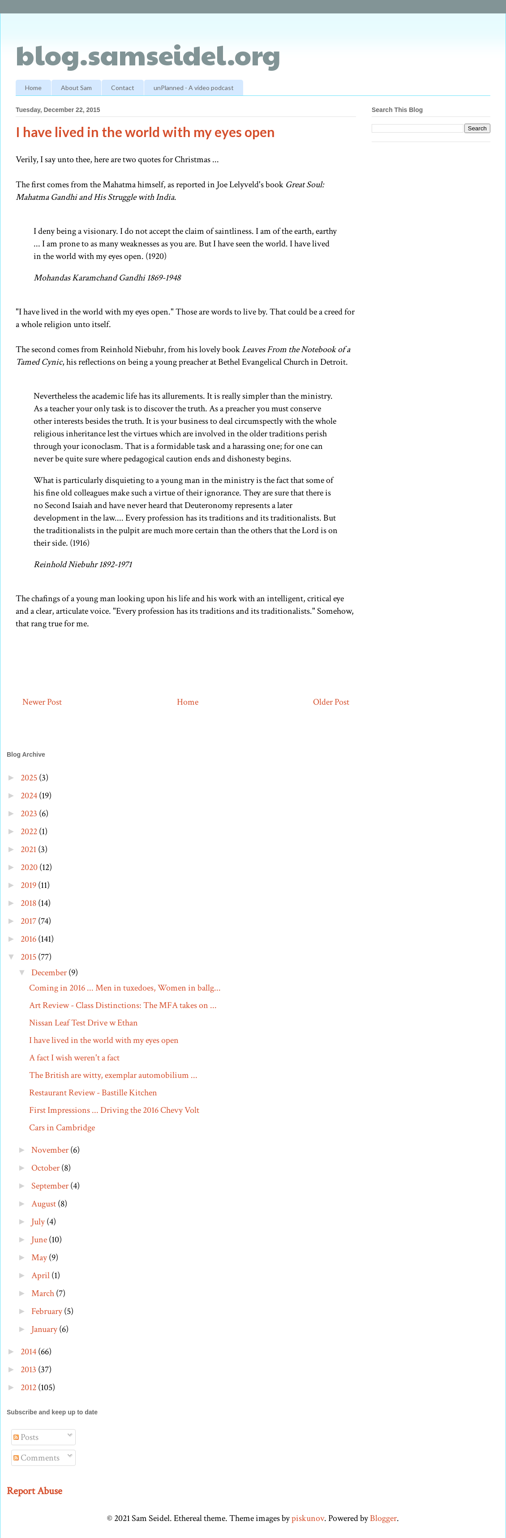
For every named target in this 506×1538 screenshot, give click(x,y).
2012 (29, 1387)
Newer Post (42, 702)
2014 (29, 1351)
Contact (122, 87)
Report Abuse (34, 1491)
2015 (29, 957)
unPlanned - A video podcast (194, 87)
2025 (30, 778)
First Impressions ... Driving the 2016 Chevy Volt (114, 1110)
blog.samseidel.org (148, 54)
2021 (29, 849)
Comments (36, 1458)
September (50, 1186)
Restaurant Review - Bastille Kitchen (93, 1093)
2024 (30, 795)
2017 (29, 921)
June (40, 1239)
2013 (29, 1369)
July (39, 1222)
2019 (29, 885)
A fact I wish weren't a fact (74, 1058)
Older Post (331, 702)
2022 (30, 831)
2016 (29, 939)
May (40, 1257)
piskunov (308, 1518)
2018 (29, 903)
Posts (26, 1437)
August (44, 1204)
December (50, 972)
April (41, 1275)
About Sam (76, 87)
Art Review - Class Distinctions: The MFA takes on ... (123, 1005)
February (47, 1311)
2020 (30, 867)
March (43, 1293)
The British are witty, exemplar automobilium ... (113, 1075)
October (46, 1168)
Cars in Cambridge (62, 1127)
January (45, 1329)
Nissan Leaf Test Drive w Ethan (83, 1023)
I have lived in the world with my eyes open (104, 1040)
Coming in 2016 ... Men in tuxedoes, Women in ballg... (125, 988)
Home (33, 87)
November (50, 1150)
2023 (30, 813)
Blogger (383, 1518)
